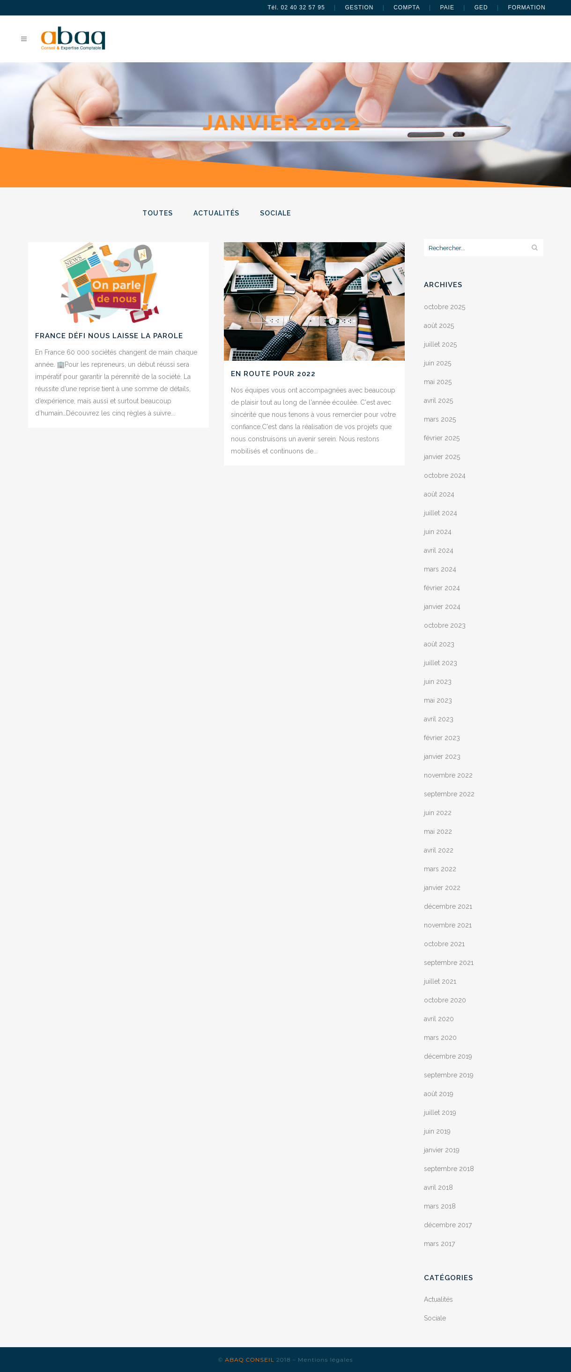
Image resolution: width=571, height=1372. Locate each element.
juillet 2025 (440, 344)
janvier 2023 (442, 756)
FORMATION (527, 7)
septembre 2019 (449, 1075)
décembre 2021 (448, 906)
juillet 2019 (440, 1112)
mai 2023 (438, 700)
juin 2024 (438, 531)
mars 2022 (440, 869)
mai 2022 (438, 831)
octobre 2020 (445, 1000)
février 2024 (442, 588)
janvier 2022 (442, 887)
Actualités (438, 1299)
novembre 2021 (448, 925)
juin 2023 (438, 681)
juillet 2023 (440, 663)
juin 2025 (437, 363)
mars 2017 (439, 1243)
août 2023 (439, 644)
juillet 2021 (440, 981)
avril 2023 (438, 719)
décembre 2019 (448, 1056)
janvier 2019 (442, 1150)
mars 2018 (440, 1206)
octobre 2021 (444, 944)
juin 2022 (438, 812)
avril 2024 (438, 550)
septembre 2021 (449, 962)
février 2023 (442, 738)
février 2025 (442, 438)
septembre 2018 (449, 1168)
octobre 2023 (445, 625)
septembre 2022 (449, 794)
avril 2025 (438, 400)
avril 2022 (438, 850)
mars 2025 (440, 419)
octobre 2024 (445, 475)
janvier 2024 (442, 606)
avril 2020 (439, 1019)
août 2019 (438, 1094)
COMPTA (406, 7)
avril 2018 (438, 1187)
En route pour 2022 (273, 374)
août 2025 (439, 325)
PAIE (447, 7)
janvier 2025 (442, 456)
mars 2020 (440, 1037)
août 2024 (439, 494)
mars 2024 (440, 569)
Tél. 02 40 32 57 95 (296, 7)
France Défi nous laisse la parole (109, 336)
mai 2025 (438, 382)
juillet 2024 (440, 513)
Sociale (435, 1318)
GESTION (359, 7)
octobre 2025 (444, 307)
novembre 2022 (448, 775)
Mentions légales (325, 1359)
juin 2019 (437, 1131)
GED (481, 7)
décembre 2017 (448, 1225)
